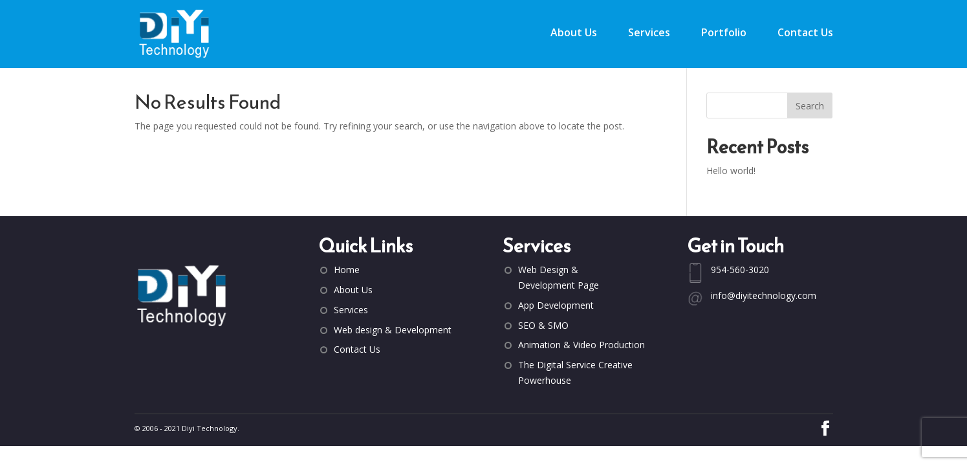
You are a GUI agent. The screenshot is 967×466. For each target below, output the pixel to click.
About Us (573, 33)
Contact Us (805, 33)
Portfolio (723, 33)
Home (347, 269)
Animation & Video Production (581, 344)
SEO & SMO (543, 325)
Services (649, 33)
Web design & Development (392, 330)
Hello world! (730, 170)
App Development (556, 305)
